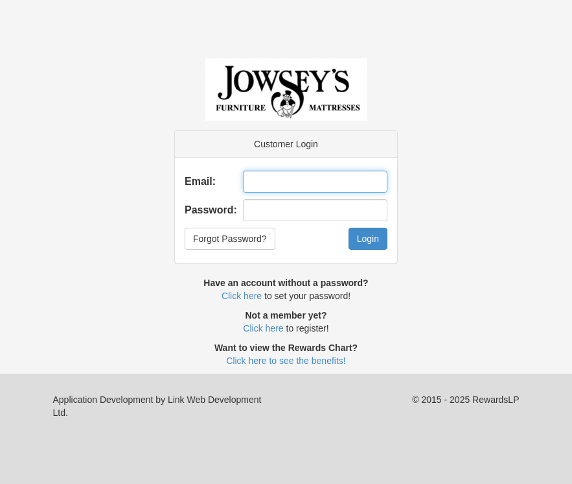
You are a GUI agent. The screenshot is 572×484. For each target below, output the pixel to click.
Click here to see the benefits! (285, 361)
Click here (242, 296)
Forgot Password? (230, 239)
